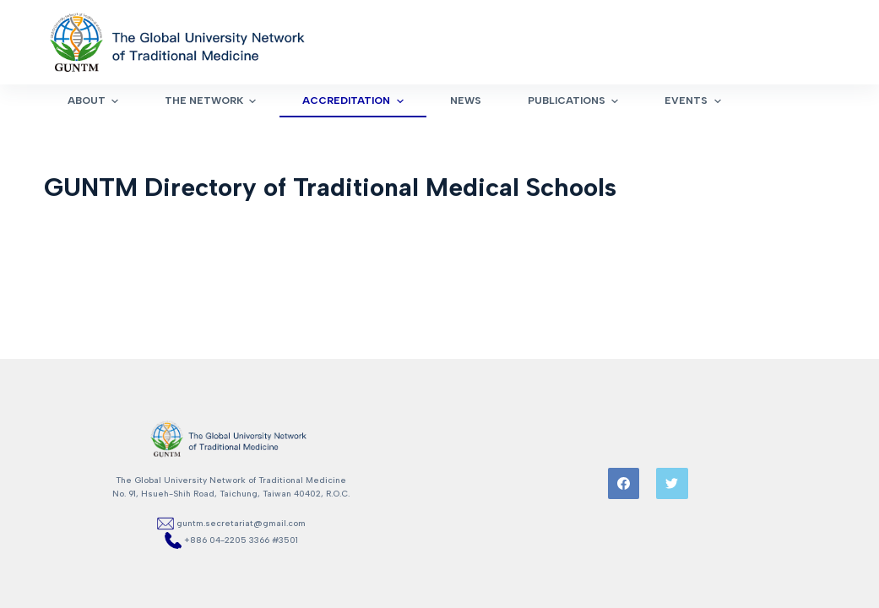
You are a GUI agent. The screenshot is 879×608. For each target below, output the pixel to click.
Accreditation (354, 101)
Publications (575, 101)
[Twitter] (672, 484)
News (465, 100)
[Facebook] (624, 484)
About (95, 101)
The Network (212, 101)
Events (694, 101)
